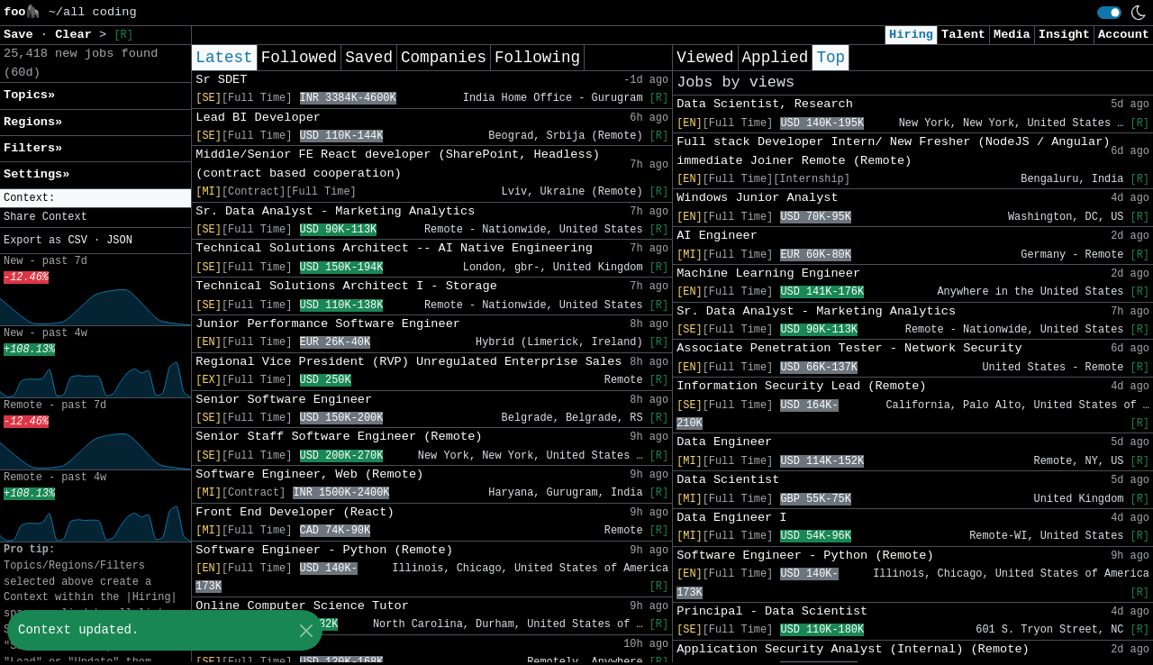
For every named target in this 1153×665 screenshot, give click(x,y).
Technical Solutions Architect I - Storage (345, 286)
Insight (1064, 34)
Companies (443, 58)
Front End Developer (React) (294, 512)
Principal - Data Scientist (771, 611)
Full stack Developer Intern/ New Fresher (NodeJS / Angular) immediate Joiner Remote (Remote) (893, 151)
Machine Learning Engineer (768, 273)
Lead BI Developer (258, 117)
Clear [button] (77, 34)
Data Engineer (724, 442)
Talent (963, 34)
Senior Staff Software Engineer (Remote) (338, 436)
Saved (369, 58)
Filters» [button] (33, 148)
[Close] (305, 630)
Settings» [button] (36, 174)
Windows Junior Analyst (757, 198)
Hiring (911, 34)
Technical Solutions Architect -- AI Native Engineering (394, 248)
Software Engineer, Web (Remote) (309, 474)
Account (1123, 34)
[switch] (1109, 12)
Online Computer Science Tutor (302, 606)
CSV (77, 240)
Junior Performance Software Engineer (327, 324)
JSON (119, 240)
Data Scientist (727, 480)
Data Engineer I (731, 517)
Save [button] (22, 34)
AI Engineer (717, 235)
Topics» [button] (29, 95)
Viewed (704, 58)
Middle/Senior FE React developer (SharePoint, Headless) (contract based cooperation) (397, 163)
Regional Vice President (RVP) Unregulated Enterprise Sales (408, 362)
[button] (95, 198)
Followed (299, 58)
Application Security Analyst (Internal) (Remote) (853, 649)
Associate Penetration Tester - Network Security (848, 348)
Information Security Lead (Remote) (801, 386)
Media (1012, 34)
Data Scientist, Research (764, 104)
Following (537, 58)
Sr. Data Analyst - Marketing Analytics (335, 211)
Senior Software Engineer (283, 399)
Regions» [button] (33, 122)
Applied (775, 58)
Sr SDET (221, 80)
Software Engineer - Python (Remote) (324, 550)
